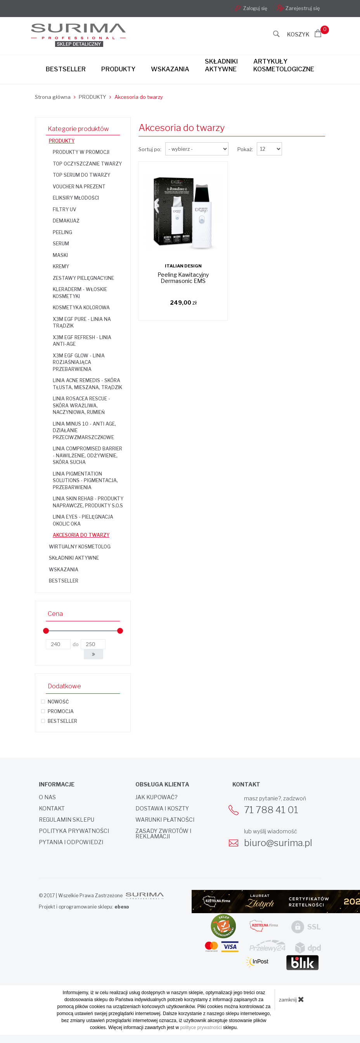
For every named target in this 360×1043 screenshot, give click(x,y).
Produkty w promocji (81, 152)
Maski (60, 255)
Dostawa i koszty (162, 808)
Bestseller (66, 69)
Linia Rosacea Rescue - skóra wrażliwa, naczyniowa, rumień (81, 405)
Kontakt (52, 808)
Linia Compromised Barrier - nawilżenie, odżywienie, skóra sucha (87, 455)
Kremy (61, 266)
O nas (47, 797)
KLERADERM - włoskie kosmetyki (80, 292)
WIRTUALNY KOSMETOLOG (80, 547)
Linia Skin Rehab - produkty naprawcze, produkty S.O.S (88, 502)
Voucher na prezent (79, 187)
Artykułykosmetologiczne (283, 65)
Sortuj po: (149, 149)
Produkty (118, 69)
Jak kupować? (156, 797)
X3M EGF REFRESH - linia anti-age (82, 340)
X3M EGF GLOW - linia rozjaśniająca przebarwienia (79, 362)
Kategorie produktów (78, 129)
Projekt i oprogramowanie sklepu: (84, 907)
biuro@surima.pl (278, 842)
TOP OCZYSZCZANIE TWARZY (87, 164)
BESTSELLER (63, 581)
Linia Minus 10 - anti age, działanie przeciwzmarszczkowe (84, 430)
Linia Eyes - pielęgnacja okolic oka (83, 520)
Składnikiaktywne (221, 65)
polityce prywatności (201, 1027)
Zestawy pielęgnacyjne (83, 278)
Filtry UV (64, 209)
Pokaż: (245, 149)
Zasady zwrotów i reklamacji (163, 833)
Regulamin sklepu (66, 819)
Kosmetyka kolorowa (81, 307)
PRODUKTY (61, 141)
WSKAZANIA (63, 569)
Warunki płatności (164, 819)
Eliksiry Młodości (76, 198)
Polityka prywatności (74, 831)
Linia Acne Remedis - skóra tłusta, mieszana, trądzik (87, 384)
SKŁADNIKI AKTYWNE (74, 558)
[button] (93, 654)
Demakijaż (66, 221)
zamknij (291, 999)
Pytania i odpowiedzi (71, 842)
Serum (61, 244)
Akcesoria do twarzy (81, 535)
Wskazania (170, 69)
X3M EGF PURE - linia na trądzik (82, 322)
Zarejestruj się (298, 8)
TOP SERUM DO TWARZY (81, 175)
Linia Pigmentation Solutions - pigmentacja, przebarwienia (85, 480)
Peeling (62, 232)
